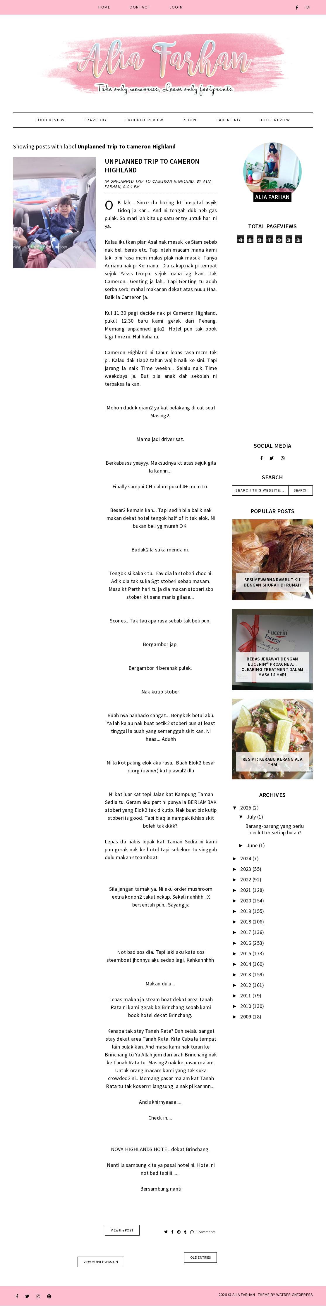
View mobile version (101, 1262)
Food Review (50, 119)
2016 (246, 943)
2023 (246, 869)
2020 (246, 900)
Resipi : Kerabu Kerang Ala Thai (273, 762)
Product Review (145, 119)
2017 (246, 932)
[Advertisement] (272, 342)
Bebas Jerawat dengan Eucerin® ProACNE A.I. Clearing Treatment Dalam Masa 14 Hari (272, 666)
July (252, 816)
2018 (246, 921)
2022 (246, 879)
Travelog (95, 119)
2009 (246, 1016)
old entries (200, 1257)
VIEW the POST (122, 1230)
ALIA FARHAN (243, 1294)
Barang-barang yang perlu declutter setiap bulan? (274, 829)
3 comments (203, 1232)
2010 (246, 1006)
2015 (246, 953)
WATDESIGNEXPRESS (294, 1294)
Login (176, 7)
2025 (246, 807)
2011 (246, 995)
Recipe (190, 119)
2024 (246, 858)
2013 (246, 974)
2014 (246, 964)
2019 (246, 911)
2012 (246, 985)
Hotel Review (275, 119)
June (253, 845)
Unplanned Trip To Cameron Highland (152, 181)
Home (104, 7)
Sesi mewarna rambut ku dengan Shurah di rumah (272, 582)
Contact (140, 7)
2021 (246, 890)
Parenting (229, 119)
